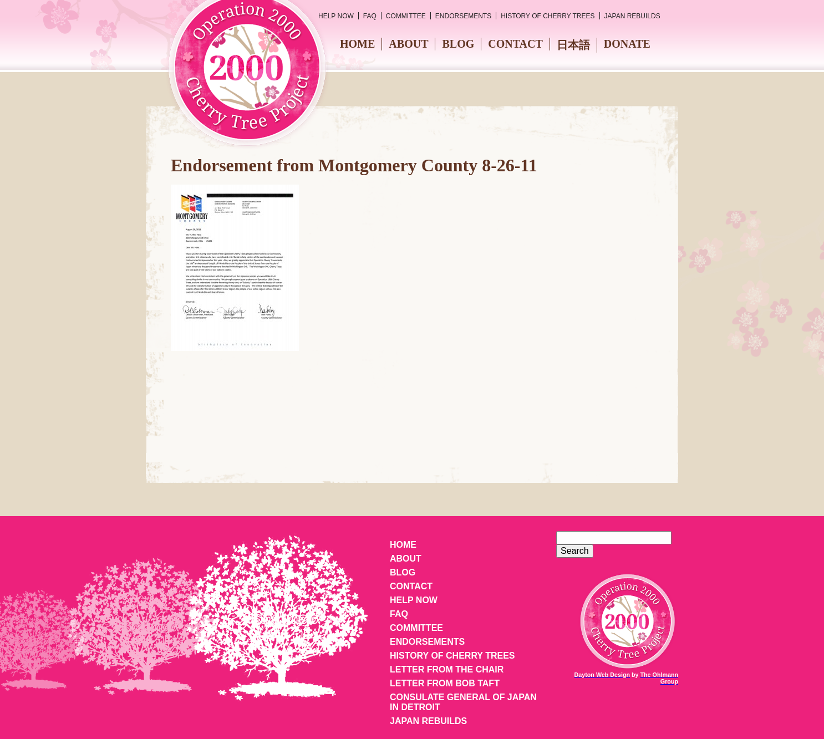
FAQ (370, 16)
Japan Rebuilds (632, 16)
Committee (406, 16)
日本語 (573, 45)
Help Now (336, 16)
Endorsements (463, 16)
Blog (458, 44)
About (408, 44)
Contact (515, 44)
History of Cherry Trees (547, 16)
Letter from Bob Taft (445, 683)
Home (357, 44)
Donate (627, 44)
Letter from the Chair (446, 669)
